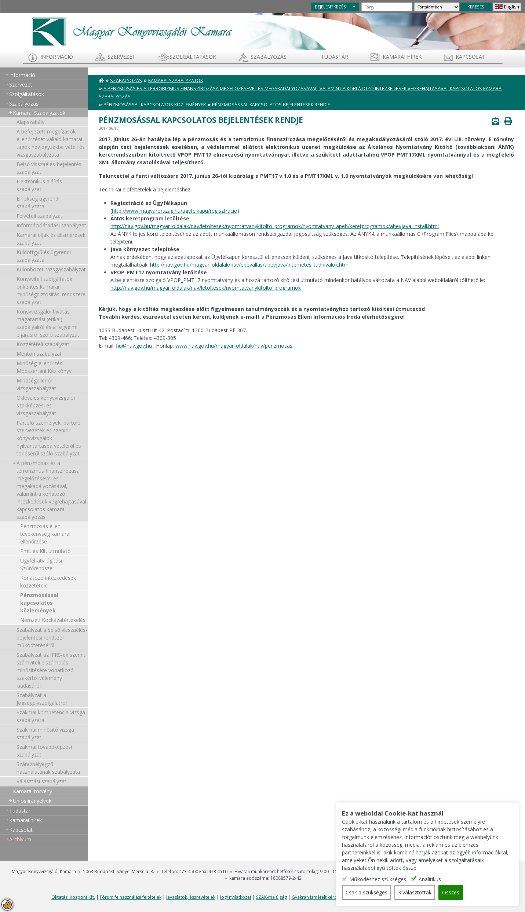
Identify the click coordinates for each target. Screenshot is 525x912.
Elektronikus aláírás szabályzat (39, 185)
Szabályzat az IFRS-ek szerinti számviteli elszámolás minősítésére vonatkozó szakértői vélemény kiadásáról (52, 670)
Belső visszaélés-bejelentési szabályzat (50, 168)
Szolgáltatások (192, 56)
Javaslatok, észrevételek (190, 897)
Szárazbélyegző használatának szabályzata (48, 768)
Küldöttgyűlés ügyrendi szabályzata (44, 256)
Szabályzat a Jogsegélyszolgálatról (42, 699)
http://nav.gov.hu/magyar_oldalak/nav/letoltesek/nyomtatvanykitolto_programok (205, 287)
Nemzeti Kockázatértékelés (52, 619)
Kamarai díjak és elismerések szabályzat (51, 238)
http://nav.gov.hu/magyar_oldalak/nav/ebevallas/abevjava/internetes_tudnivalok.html (250, 264)
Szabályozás (126, 80)
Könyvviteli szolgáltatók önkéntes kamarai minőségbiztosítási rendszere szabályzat (51, 290)
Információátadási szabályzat (51, 225)
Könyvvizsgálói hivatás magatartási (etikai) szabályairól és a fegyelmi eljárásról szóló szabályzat (48, 323)
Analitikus (430, 879)
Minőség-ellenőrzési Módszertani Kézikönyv (44, 367)
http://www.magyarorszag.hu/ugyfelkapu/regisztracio (174, 210)
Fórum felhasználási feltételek (130, 897)
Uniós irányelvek (32, 800)
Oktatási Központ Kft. (73, 897)
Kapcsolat (470, 56)
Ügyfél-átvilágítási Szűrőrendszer (41, 564)
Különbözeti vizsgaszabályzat (51, 269)
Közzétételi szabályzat (43, 344)
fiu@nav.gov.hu (134, 345)
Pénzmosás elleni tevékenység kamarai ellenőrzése (45, 534)
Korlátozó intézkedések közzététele (48, 581)
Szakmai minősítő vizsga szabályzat (45, 733)
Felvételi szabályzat (39, 215)
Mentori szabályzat (39, 353)
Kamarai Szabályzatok (39, 112)
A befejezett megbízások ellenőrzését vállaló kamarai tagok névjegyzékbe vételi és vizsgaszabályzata (51, 143)
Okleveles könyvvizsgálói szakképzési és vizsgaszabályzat (46, 405)
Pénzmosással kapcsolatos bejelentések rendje (271, 105)
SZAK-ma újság (271, 897)
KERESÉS (475, 7)
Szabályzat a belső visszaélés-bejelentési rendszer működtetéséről (52, 637)
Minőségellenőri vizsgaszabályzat (36, 384)
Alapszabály (30, 121)
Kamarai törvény (32, 791)
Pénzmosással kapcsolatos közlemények (39, 602)
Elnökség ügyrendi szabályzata (38, 202)
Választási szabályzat (41, 781)
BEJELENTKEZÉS (330, 7)
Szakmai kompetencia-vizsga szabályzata (51, 716)
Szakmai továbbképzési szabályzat (44, 750)
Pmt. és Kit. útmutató (45, 550)
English (511, 7)
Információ (56, 56)
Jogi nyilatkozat (235, 897)
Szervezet (121, 56)
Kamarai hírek (402, 56)
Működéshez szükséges (377, 879)
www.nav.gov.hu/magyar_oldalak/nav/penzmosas (233, 345)
